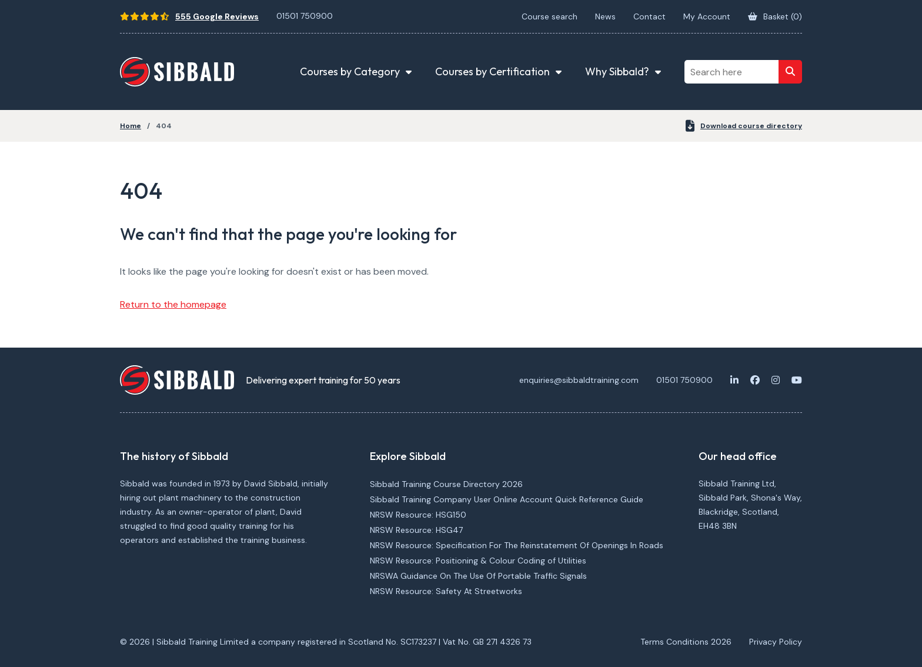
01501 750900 (304, 16)
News (605, 16)
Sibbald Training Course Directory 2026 (446, 484)
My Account (706, 16)
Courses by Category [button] (350, 71)
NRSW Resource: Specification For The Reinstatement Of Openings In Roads (516, 545)
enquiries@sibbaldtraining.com (579, 380)
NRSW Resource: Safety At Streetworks (446, 591)
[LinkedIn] (734, 380)
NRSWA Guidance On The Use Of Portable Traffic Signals (478, 576)
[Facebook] (755, 380)
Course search (549, 16)
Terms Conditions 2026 (685, 641)
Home (130, 126)
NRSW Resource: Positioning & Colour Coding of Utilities (478, 560)
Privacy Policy (775, 641)
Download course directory (744, 126)
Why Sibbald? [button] (617, 71)
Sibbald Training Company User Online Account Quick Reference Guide (506, 499)
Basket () (775, 16)
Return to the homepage (173, 304)
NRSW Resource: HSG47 (416, 530)
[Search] (790, 72)
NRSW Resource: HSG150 (418, 514)
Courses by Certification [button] (492, 71)
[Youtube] (796, 380)
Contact (649, 16)
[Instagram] (775, 380)
